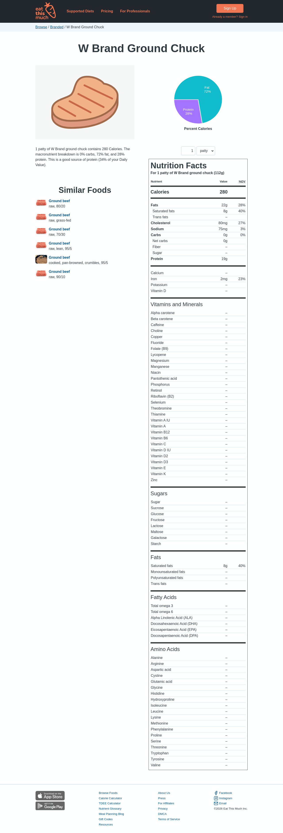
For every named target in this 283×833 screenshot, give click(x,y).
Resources (106, 824)
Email (220, 803)
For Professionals (135, 11)
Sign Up (230, 8)
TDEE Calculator (110, 803)
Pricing (107, 11)
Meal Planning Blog (111, 814)
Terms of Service (169, 819)
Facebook (223, 793)
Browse (41, 27)
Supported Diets (80, 11)
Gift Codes (106, 819)
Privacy (163, 808)
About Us (164, 793)
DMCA (162, 814)
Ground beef (59, 201)
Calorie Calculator (110, 798)
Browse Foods (108, 793)
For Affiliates (166, 803)
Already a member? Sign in (230, 16)
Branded (57, 27)
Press (162, 798)
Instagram (223, 798)
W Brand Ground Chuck (141, 48)
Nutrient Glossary (110, 808)
